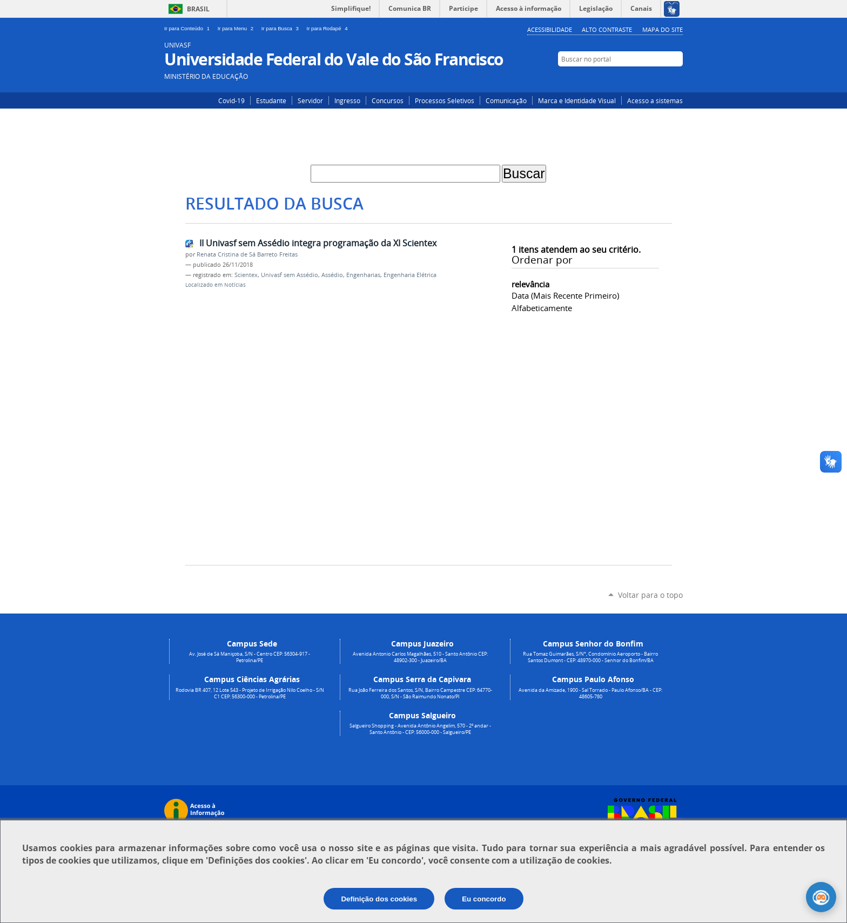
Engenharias (363, 275)
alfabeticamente (542, 307)
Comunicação (506, 100)
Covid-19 (231, 100)
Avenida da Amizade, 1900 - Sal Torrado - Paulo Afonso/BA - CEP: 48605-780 (590, 693)
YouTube (676, 79)
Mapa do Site (662, 29)
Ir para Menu (237, 28)
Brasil (198, 9)
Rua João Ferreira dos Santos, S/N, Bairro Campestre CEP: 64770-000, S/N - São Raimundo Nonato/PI (420, 693)
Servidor (310, 100)
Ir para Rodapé (328, 28)
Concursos (388, 100)
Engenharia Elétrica (410, 275)
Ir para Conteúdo (188, 28)
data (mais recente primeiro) (565, 295)
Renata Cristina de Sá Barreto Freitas (247, 254)
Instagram (643, 79)
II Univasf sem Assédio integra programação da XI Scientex (317, 243)
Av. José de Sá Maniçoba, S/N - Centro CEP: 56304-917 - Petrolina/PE (249, 657)
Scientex (246, 275)
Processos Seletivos (444, 100)
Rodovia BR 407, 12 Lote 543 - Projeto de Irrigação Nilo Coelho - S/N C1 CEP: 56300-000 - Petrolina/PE (250, 693)
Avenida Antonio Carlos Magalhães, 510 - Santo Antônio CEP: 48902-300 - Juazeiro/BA (420, 657)
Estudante (271, 100)
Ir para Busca (281, 28)
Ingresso (347, 100)
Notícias (235, 284)
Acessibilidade (549, 29)
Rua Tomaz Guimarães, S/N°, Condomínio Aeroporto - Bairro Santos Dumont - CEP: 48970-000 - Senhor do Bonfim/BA (590, 657)
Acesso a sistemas (655, 100)
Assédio (332, 275)
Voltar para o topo (650, 595)
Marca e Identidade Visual (577, 100)
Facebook (660, 79)
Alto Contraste (607, 29)
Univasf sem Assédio (289, 275)
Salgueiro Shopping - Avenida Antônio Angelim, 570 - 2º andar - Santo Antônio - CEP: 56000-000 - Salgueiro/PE (420, 729)
